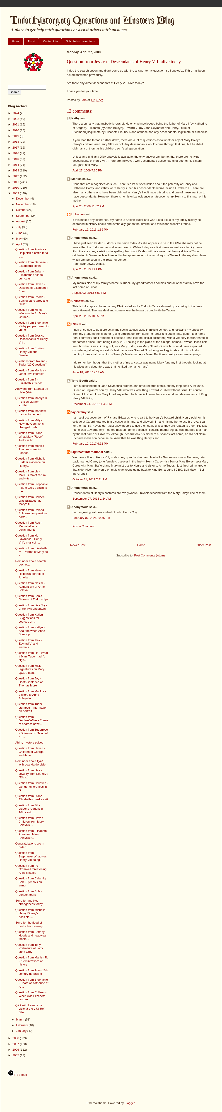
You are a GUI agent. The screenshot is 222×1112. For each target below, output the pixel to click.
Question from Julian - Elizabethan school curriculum (29, 275)
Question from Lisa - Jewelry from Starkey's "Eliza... (31, 774)
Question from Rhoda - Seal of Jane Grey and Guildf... (31, 300)
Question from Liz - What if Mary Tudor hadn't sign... (31, 656)
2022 (16, 118)
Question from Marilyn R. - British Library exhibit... (31, 401)
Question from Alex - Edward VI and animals (28, 643)
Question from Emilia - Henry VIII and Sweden (29, 352)
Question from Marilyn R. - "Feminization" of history (31, 961)
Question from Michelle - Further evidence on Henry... (31, 462)
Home (15, 41)
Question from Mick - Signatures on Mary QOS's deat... (29, 669)
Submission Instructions (80, 41)
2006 (16, 1049)
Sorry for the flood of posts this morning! (29, 924)
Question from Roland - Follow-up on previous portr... (31, 513)
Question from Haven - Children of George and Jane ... (30, 751)
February (22, 1025)
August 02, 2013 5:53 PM (89, 292)
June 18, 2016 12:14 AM (88, 372)
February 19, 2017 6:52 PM (90, 443)
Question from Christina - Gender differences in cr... (31, 786)
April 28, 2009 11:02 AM (88, 206)
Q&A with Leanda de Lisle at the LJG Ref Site (29, 1009)
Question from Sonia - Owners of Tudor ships (31, 597)
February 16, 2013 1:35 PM (90, 229)
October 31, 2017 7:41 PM (89, 479)
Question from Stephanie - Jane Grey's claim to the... (31, 487)
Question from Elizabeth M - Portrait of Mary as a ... (31, 551)
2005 (16, 1055)
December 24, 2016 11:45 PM (92, 404)
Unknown (78, 214)
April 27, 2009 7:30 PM (87, 170)
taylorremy (78, 412)
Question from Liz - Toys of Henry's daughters (31, 607)
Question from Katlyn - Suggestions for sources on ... (29, 618)
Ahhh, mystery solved (29, 742)
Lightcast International (87, 452)
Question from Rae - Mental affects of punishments (28, 526)
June (19, 233)
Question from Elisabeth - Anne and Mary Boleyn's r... (31, 834)
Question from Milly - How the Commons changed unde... (29, 424)
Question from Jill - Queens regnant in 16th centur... (29, 809)
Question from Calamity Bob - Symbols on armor (30, 882)
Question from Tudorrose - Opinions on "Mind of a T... (31, 733)
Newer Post (77, 545)
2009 (16, 193)
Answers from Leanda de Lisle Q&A (31, 390)
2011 (16, 182)
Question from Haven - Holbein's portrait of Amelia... (30, 574)
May (19, 238)
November (23, 204)
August (21, 221)
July (19, 227)
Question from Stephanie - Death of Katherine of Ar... (31, 983)
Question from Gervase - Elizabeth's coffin (31, 263)
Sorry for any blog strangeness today (29, 902)
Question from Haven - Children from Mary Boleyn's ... (30, 821)
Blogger (130, 1103)
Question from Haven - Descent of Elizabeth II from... (31, 287)
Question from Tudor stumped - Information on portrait (31, 707)
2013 (16, 170)
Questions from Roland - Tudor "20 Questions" (31, 362)
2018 (16, 141)
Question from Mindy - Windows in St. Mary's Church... (31, 313)
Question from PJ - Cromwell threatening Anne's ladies (30, 869)
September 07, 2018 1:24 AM (91, 498)
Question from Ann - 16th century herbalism (31, 972)
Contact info (50, 41)
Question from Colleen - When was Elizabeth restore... (30, 996)
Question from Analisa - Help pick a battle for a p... (31, 253)
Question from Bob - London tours (28, 893)
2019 (16, 136)
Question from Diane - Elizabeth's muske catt (31, 797)
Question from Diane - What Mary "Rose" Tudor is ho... (29, 436)
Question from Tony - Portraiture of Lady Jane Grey (29, 948)
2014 (16, 164)
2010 (16, 187)
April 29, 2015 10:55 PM (88, 316)
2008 (16, 1038)
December (23, 198)
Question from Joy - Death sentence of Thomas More (29, 682)
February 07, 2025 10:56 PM (91, 518)
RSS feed (17, 1074)
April (19, 244)
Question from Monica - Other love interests (30, 372)
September (23, 215)
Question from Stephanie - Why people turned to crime (31, 326)
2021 (16, 124)
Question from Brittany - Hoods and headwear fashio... (31, 935)
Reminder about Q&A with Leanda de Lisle (30, 762)
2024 (16, 113)
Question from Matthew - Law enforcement (31, 412)
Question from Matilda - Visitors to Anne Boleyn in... (30, 695)
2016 (16, 153)
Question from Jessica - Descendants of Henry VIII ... (31, 339)
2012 (16, 176)
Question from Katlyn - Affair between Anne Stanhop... (30, 631)
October (21, 210)
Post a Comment (83, 526)
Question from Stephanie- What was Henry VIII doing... (31, 856)
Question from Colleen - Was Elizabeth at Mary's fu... (30, 500)
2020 (16, 130)
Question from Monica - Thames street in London (30, 449)
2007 (16, 1044)
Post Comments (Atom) (149, 555)
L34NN (76, 324)
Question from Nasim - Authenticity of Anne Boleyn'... (30, 586)
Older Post (204, 545)
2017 (16, 147)
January (21, 1031)
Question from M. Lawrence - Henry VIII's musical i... (28, 539)
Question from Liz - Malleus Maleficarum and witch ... (30, 475)
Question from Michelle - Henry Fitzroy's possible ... (31, 913)
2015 (16, 159)
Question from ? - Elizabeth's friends (28, 381)
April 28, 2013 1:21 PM (87, 269)
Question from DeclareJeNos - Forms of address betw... (31, 720)
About (31, 41)
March (20, 1019)
